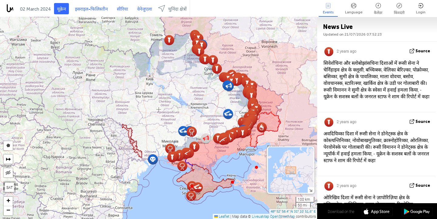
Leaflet (221, 216)
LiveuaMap (260, 216)
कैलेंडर (378, 9)
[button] (232, 182)
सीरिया (122, 9)
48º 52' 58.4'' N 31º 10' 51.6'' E (293, 211)
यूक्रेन (61, 9)
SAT (9, 187)
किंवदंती (399, 9)
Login (420, 8)
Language (353, 8)
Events (328, 8)
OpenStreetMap (282, 216)
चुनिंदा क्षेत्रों (172, 8)
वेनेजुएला (144, 9)
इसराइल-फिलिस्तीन (91, 9)
